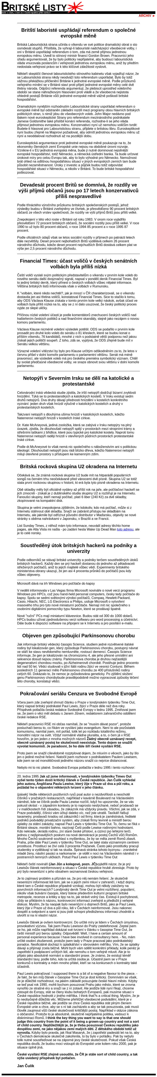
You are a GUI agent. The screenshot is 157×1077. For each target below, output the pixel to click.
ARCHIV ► (147, 15)
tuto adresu (125, 529)
